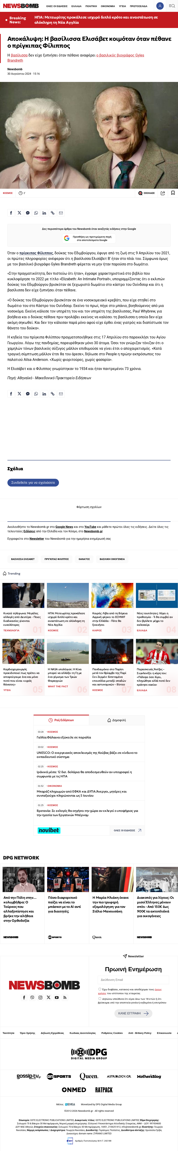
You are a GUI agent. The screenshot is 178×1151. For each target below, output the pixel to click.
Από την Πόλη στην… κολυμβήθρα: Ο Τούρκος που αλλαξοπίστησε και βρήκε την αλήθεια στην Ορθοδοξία (20, 909)
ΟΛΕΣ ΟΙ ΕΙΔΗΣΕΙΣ (56, 6)
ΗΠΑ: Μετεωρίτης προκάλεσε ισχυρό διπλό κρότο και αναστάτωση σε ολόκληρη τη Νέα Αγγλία (96, 20)
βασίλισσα (19, 55)
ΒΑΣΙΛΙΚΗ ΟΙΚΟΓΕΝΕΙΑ (112, 559)
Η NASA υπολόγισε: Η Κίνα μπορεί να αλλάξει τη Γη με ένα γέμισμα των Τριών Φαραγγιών (65, 674)
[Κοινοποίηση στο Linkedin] (44, 212)
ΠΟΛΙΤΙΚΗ (91, 6)
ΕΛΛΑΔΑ (77, 6)
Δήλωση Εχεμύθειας (52, 1033)
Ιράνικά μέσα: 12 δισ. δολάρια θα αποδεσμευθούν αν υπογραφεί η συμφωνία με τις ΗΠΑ (84, 774)
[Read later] (173, 193)
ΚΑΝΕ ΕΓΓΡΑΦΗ (133, 1013)
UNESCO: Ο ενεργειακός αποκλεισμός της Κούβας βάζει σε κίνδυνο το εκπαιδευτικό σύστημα (87, 755)
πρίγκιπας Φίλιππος (36, 253)
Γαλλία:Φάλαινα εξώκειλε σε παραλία (64, 737)
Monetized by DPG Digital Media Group (101, 1104)
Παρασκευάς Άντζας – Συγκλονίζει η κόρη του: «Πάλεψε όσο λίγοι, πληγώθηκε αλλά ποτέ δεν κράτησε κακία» (153, 676)
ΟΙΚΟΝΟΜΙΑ (108, 6)
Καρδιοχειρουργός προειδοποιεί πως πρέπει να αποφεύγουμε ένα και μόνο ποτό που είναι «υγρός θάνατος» (21, 676)
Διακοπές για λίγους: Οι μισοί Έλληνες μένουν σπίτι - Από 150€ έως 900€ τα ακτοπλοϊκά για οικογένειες (155, 906)
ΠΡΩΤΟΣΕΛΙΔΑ (138, 6)
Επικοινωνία (164, 1033)
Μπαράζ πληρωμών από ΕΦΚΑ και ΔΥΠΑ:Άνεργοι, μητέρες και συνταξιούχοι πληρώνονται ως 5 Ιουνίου (81, 794)
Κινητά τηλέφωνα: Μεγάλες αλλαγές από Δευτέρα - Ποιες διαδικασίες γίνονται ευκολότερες (21, 618)
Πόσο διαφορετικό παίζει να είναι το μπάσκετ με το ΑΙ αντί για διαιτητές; (64, 904)
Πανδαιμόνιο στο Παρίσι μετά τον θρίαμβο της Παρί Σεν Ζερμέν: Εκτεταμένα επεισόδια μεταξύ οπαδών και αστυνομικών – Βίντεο (109, 676)
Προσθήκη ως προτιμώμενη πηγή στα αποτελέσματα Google (87, 238)
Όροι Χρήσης (27, 1033)
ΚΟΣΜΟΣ (8, 193)
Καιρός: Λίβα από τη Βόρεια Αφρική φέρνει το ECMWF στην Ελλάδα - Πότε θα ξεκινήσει (110, 618)
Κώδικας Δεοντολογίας (83, 1033)
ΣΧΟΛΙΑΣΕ (146, 193)
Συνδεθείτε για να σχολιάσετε (33, 482)
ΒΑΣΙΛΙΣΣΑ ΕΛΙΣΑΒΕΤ (23, 559)
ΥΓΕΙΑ (122, 6)
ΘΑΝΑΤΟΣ (84, 559)
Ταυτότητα (8, 1033)
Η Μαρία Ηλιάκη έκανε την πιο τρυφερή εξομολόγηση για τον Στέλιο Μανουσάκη (110, 904)
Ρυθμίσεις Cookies (112, 1033)
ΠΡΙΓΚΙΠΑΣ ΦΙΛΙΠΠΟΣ (57, 559)
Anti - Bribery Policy (139, 1033)
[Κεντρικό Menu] (172, 6)
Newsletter (36, 538)
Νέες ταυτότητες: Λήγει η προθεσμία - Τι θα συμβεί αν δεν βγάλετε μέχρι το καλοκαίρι (155, 618)
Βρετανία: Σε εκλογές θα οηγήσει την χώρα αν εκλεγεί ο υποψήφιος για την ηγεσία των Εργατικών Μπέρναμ (87, 813)
